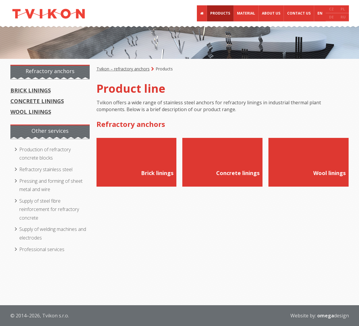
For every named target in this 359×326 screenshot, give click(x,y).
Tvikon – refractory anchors (123, 69)
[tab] (50, 72)
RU (343, 17)
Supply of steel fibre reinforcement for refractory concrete (49, 209)
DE (331, 17)
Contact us (299, 13)
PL (343, 9)
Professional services (41, 249)
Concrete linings (37, 101)
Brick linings (30, 90)
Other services (50, 130)
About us (271, 13)
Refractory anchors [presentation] (50, 71)
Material (246, 13)
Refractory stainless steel (45, 169)
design (333, 315)
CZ (331, 9)
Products (220, 13)
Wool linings (30, 111)
